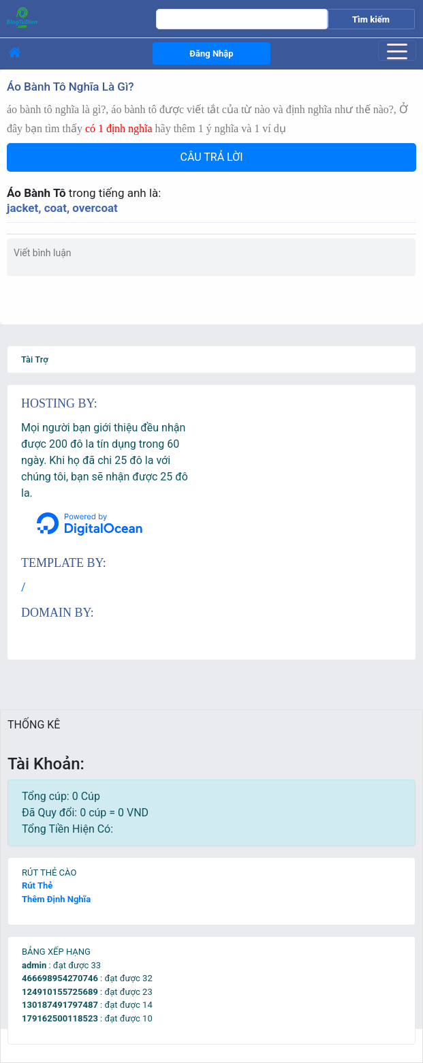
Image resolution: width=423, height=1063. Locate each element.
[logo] (66, 17)
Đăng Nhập (211, 53)
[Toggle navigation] (397, 50)
